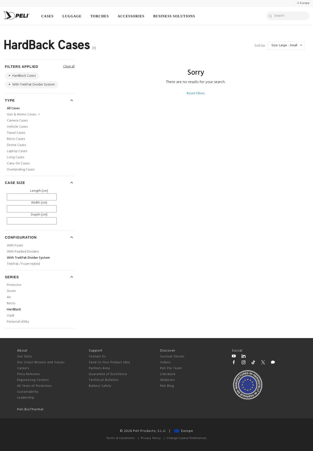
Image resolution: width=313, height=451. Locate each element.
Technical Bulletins (104, 380)
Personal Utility (18, 322)
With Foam (15, 245)
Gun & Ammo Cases (23, 114)
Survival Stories (172, 356)
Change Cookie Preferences (187, 438)
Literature (168, 374)
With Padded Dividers (23, 252)
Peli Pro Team (171, 368)
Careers (23, 368)
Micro (11, 303)
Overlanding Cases (20, 169)
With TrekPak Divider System (28, 258)
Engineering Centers (33, 380)
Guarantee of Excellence (108, 374)
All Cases (13, 108)
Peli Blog (167, 386)
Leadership (25, 397)
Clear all (69, 66)
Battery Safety (100, 386)
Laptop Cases (17, 151)
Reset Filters (196, 93)
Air (9, 297)
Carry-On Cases (18, 163)
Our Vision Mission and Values (41, 362)
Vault (10, 315)
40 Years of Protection (34, 386)
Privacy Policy (151, 438)
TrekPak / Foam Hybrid (23, 264)
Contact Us (97, 356)
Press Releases (28, 374)
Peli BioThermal (30, 409)
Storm (11, 291)
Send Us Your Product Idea (109, 362)
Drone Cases (16, 145)
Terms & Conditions (120, 438)
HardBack (14, 309)
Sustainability (27, 391)
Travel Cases (16, 133)
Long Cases (15, 157)
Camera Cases (17, 120)
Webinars (167, 380)
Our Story (24, 356)
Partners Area (99, 368)
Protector (14, 285)
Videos (165, 362)
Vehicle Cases (17, 127)
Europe (183, 431)
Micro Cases (16, 139)
